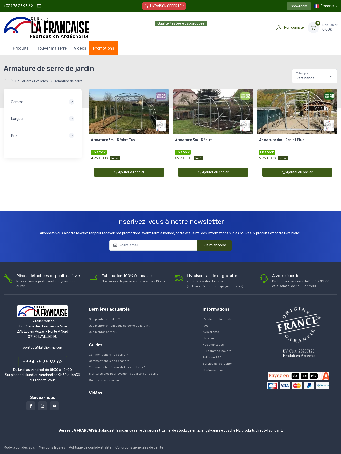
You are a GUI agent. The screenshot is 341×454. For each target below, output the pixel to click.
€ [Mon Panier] (329, 27)
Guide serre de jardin (104, 380)
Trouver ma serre (51, 48)
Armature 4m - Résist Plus (281, 140)
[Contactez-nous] (38, 6)
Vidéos (80, 48)
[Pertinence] (314, 76)
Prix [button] (14, 135)
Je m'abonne (212, 244)
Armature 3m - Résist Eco (113, 140)
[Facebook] (30, 405)
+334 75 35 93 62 (18, 6)
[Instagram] (42, 405)
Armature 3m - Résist (193, 140)
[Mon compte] (279, 27)
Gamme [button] (17, 102)
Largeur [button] (17, 118)
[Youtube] (54, 405)
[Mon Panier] (313, 27)
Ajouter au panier (129, 172)
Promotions (103, 48)
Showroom (299, 6)
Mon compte (294, 27)
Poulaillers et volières (31, 81)
